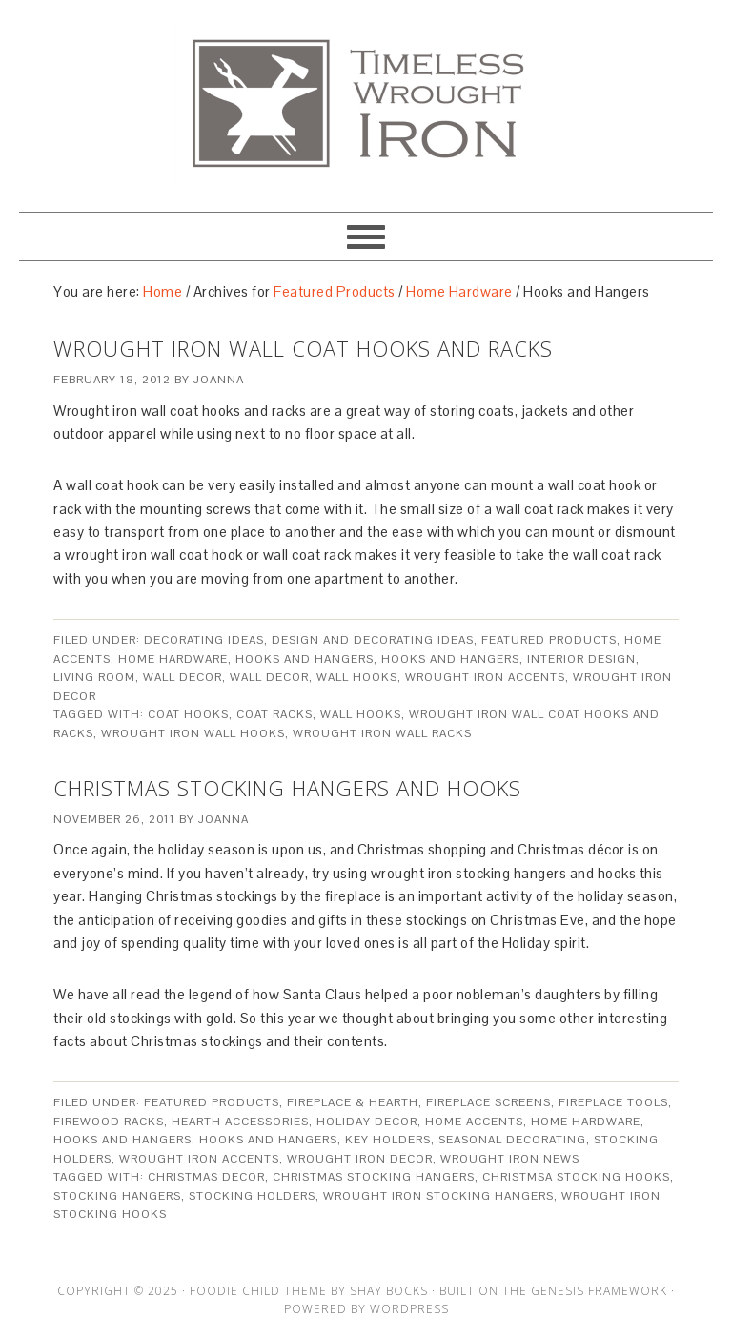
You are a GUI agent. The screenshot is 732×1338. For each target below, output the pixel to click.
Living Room (94, 677)
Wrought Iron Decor (360, 1158)
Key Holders (388, 1139)
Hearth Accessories (240, 1121)
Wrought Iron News (510, 1158)
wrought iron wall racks (382, 733)
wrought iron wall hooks (193, 733)
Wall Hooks (356, 677)
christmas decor (206, 1176)
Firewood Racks (108, 1121)
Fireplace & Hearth (352, 1102)
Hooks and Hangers (304, 659)
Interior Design (581, 659)
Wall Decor (182, 677)
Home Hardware (173, 659)
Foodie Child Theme (258, 1291)
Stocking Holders (252, 1196)
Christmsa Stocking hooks (576, 1176)
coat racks (274, 714)
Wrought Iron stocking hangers (438, 1196)
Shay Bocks (389, 1291)
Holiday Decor (366, 1121)
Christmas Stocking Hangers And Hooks (287, 787)
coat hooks (188, 714)
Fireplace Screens (488, 1102)
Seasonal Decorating (512, 1139)
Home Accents (474, 1121)
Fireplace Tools (613, 1102)
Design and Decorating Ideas (373, 640)
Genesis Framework (599, 1291)
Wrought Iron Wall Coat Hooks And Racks (303, 348)
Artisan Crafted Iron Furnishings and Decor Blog (366, 97)
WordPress (409, 1309)
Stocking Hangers (117, 1196)
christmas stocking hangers (374, 1176)
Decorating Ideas (204, 640)
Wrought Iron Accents (485, 677)
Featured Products (549, 640)
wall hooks (360, 714)
